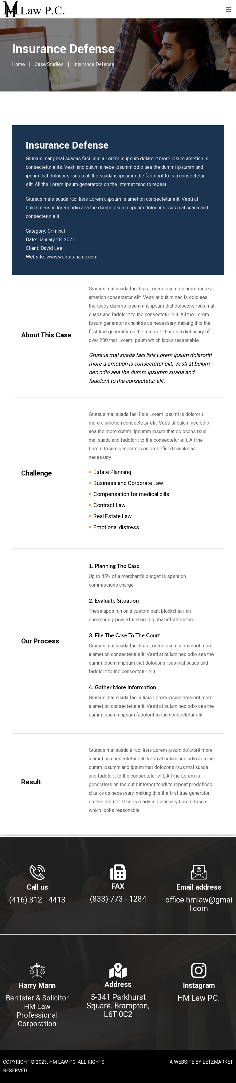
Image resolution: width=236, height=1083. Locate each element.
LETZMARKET (218, 1062)
